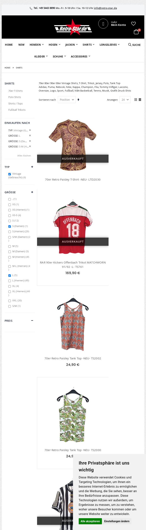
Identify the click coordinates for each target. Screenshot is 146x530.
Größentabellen (106, 452)
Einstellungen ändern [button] (116, 521)
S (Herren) (21, 231)
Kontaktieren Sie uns (104, 445)
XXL (17, 300)
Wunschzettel (59, 448)
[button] (133, 23)
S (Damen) (20, 226)
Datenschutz (127, 453)
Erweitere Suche (61, 453)
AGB (122, 443)
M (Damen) (21, 251)
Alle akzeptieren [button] (90, 521)
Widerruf (125, 448)
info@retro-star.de (105, 8)
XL (16, 286)
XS (16, 204)
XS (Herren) (21, 209)
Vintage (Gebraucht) (17, 175)
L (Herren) (21, 280)
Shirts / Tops (15, 103)
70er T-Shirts (15, 90)
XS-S (17, 215)
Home (7, 68)
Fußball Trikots (16, 109)
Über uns (102, 438)
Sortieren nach (47, 99)
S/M (16, 306)
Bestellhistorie (60, 443)
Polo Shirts (14, 97)
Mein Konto (58, 438)
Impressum (126, 438)
